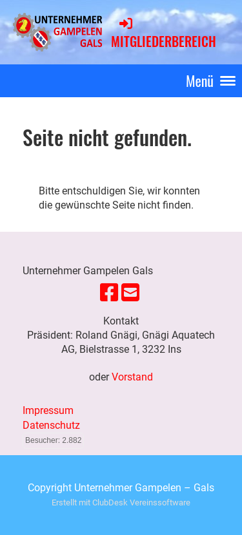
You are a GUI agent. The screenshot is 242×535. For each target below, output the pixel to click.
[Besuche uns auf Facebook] (109, 293)
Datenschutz (51, 425)
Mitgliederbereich (163, 33)
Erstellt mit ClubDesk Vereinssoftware (121, 502)
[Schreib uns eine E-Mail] (130, 293)
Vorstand (132, 377)
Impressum (48, 410)
